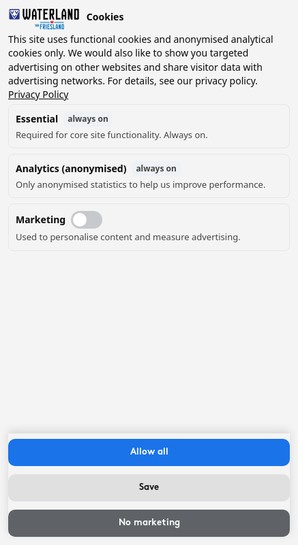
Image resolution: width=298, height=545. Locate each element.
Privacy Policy (38, 94)
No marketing (149, 522)
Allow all (149, 452)
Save (149, 487)
